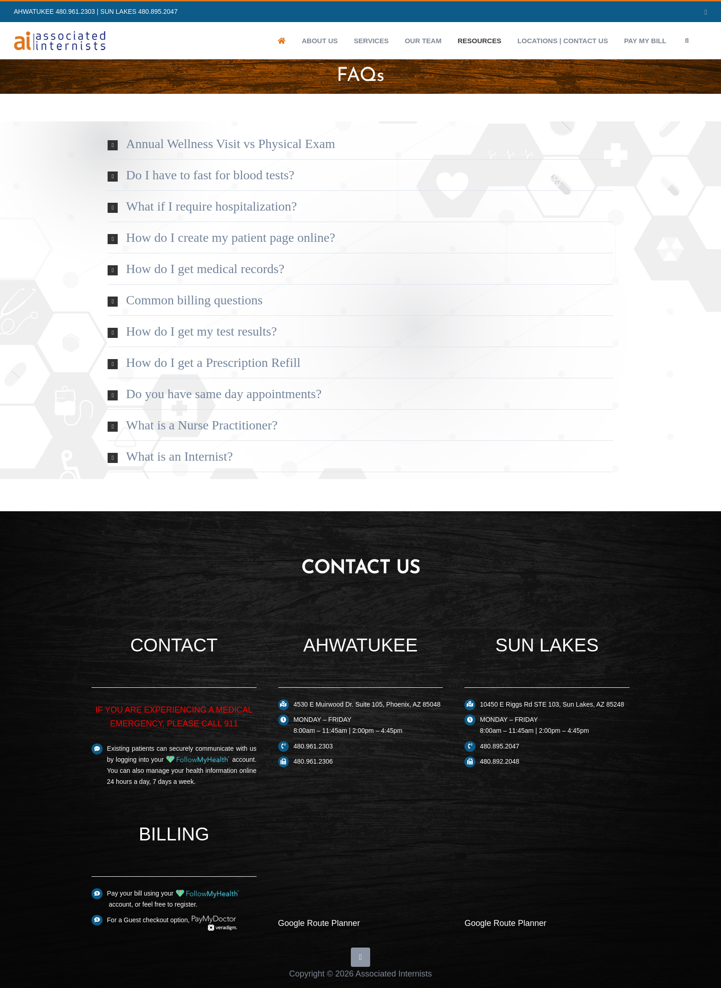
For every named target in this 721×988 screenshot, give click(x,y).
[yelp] (360, 957)
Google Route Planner (319, 923)
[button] (686, 40)
